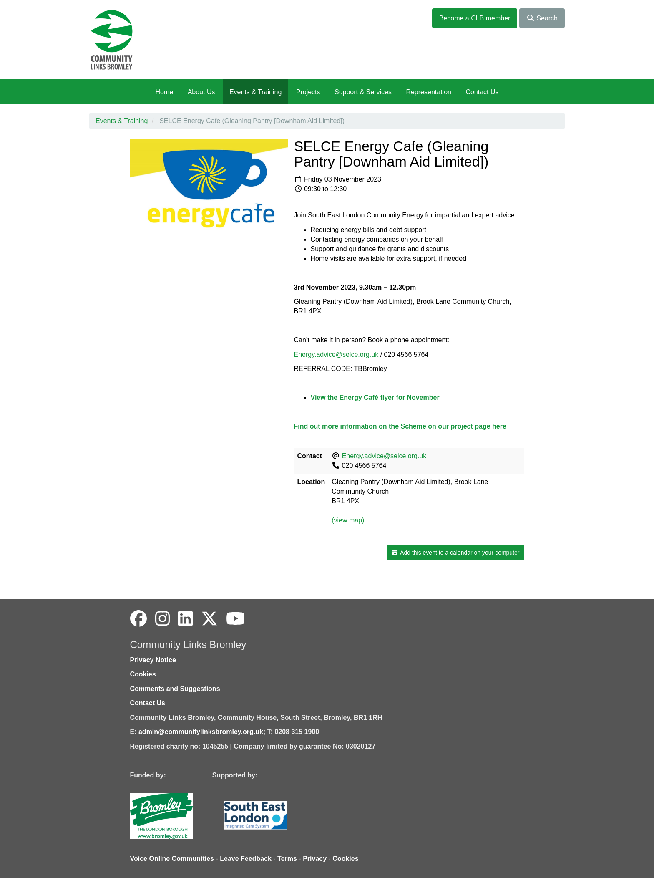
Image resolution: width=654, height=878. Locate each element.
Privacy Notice (153, 660)
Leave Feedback (246, 858)
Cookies (143, 674)
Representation (428, 92)
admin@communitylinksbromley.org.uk (200, 731)
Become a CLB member (475, 18)
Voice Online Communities (172, 858)
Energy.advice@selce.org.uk (336, 354)
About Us (201, 92)
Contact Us (481, 92)
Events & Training (255, 92)
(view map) (348, 520)
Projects (308, 92)
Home (164, 92)
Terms (287, 858)
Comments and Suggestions (175, 688)
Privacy (315, 858)
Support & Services (363, 92)
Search (542, 18)
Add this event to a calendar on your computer (455, 552)
